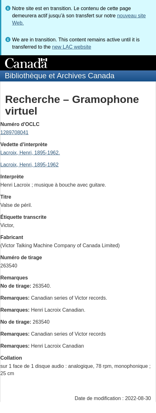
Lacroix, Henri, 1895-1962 (29, 164)
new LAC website (71, 47)
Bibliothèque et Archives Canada (60, 75)
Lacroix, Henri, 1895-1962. (30, 152)
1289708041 (14, 132)
